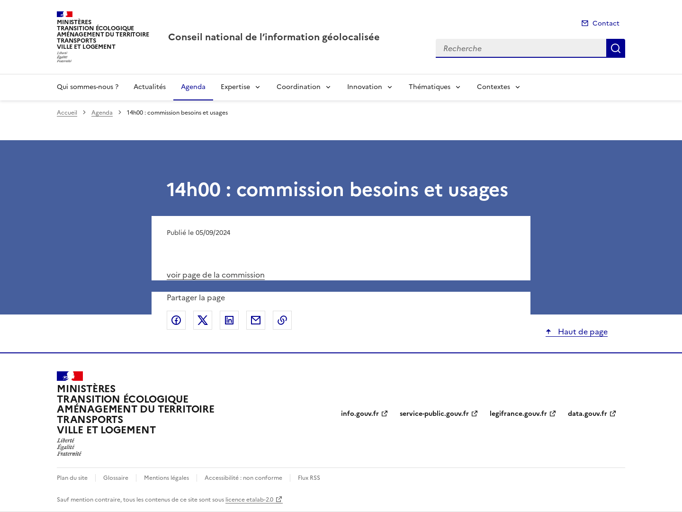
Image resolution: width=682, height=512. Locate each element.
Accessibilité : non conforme (243, 478)
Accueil (67, 112)
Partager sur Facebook (176, 320)
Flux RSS (309, 478)
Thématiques (429, 87)
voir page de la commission (216, 274)
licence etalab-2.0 (249, 499)
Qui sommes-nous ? (87, 87)
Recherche (615, 48)
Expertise (235, 87)
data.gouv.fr (587, 414)
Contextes (493, 87)
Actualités (150, 87)
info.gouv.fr (360, 414)
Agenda (193, 87)
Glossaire (115, 478)
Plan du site (72, 478)
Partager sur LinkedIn (229, 320)
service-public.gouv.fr (434, 414)
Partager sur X (202, 320)
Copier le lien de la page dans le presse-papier (282, 320)
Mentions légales (166, 478)
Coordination (299, 87)
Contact (605, 23)
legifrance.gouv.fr (518, 414)
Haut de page (582, 331)
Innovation (364, 87)
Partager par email (255, 320)
